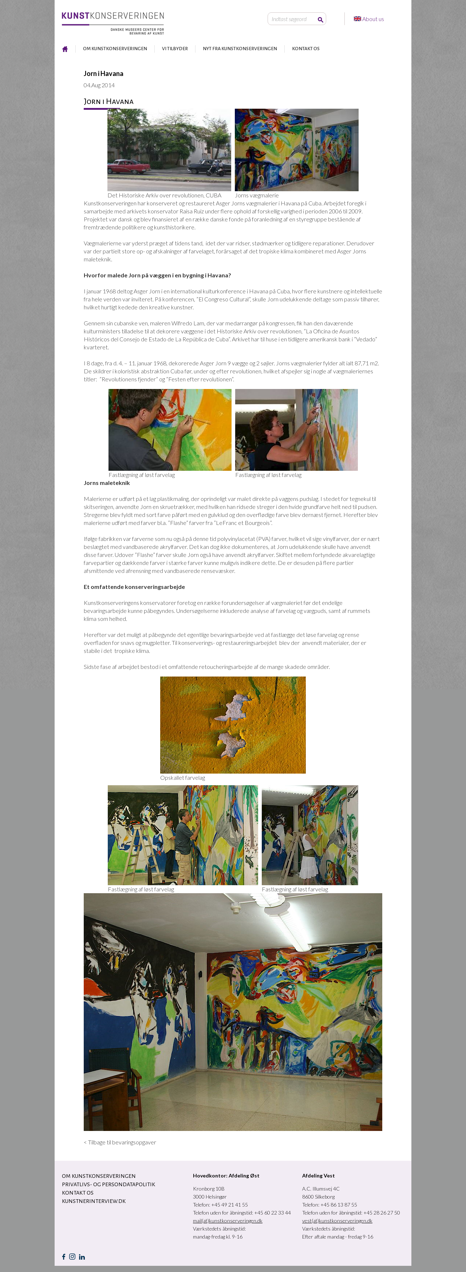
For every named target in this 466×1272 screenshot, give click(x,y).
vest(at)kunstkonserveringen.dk (337, 1220)
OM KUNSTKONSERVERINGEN (115, 48)
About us (373, 18)
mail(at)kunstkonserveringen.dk (227, 1220)
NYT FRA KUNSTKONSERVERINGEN (240, 48)
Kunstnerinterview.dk (94, 1201)
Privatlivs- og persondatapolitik (108, 1184)
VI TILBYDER (175, 48)
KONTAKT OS (306, 48)
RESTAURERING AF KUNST (65, 49)
